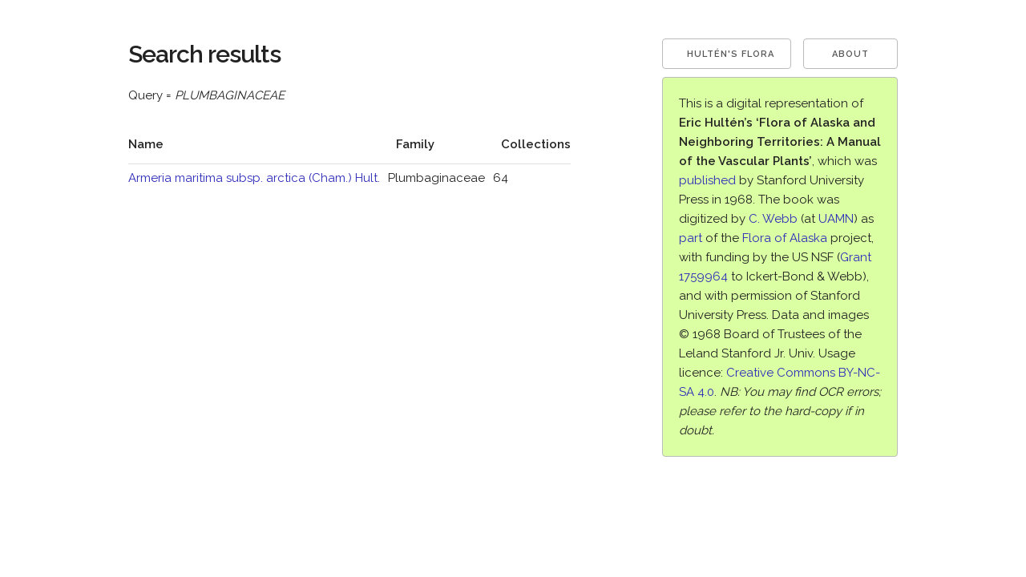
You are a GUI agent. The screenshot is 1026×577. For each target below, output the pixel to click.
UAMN (836, 219)
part (690, 238)
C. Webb (773, 219)
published (707, 180)
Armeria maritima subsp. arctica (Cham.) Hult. (254, 178)
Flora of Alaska (784, 238)
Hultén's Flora (730, 54)
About (850, 54)
